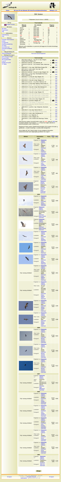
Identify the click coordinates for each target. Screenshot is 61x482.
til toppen (9, 476)
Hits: (56, 136)
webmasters (24, 478)
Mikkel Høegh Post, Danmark (43, 309)
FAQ (3, 36)
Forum (35, 10)
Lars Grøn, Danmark (43, 252)
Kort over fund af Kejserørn (38, 53)
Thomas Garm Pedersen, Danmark (43, 190)
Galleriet (39, 10)
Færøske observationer (8, 39)
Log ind (4, 61)
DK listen (30, 10)
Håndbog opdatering (7, 44)
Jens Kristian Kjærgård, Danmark (43, 426)
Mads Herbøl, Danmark (42, 217)
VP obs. (20, 10)
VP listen (4, 45)
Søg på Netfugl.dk (6, 53)
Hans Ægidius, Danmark (43, 204)
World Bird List (5, 47)
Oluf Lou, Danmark (42, 465)
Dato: (53, 136)
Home (7, 10)
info (56, 60)
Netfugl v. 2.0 (53, 10)
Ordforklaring (5, 34)
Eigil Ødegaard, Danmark (42, 389)
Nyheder (25, 10)
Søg (3, 31)
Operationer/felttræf (7, 48)
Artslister (44, 10)
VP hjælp (4, 64)
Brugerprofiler (5, 58)
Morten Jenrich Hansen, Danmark (43, 340)
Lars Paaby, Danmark (43, 151)
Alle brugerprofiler (6, 59)
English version (9, 24)
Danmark (43, 148)
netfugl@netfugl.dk (31, 476)
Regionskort (5, 30)
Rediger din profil (6, 62)
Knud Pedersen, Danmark (43, 439)
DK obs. (16, 10)
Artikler (3, 41)
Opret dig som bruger (7, 56)
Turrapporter (5, 42)
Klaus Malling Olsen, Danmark (43, 278)
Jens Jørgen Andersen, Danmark (43, 401)
